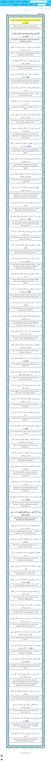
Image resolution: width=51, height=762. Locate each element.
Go (44, 4)
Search (45, 1)
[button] (12, 1)
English (41, 8)
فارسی (48, 8)
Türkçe (45, 8)
